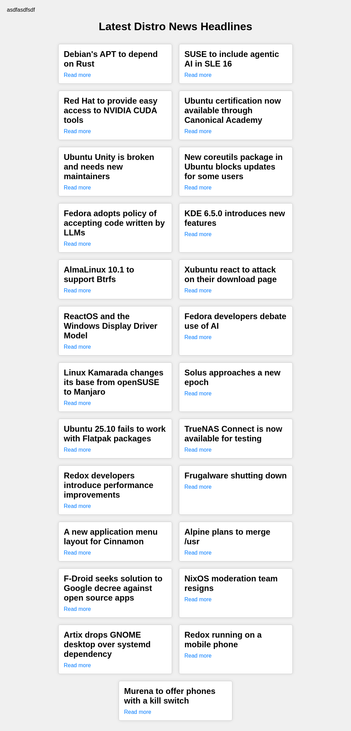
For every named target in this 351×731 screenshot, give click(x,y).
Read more (77, 75)
